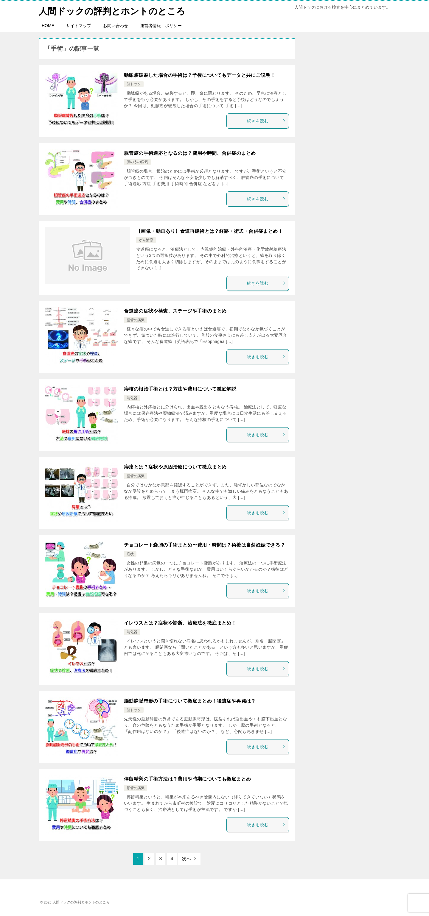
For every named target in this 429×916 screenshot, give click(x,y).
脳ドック (134, 84)
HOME (48, 25)
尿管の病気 (135, 788)
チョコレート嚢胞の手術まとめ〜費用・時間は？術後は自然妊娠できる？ (204, 544)
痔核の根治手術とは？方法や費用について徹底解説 (180, 388)
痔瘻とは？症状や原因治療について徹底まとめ (175, 466)
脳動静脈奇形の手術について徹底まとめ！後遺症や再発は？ (190, 700)
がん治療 (146, 240)
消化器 (132, 398)
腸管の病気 (135, 320)
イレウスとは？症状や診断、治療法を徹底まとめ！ (180, 622)
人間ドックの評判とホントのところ (112, 10)
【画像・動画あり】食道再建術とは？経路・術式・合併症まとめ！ (209, 230)
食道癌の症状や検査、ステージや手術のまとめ (175, 310)
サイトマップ (78, 25)
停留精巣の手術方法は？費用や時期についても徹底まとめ (187, 778)
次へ (186, 858)
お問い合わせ (115, 25)
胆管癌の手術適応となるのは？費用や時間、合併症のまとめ (190, 152)
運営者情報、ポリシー (161, 25)
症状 (130, 554)
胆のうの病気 (137, 162)
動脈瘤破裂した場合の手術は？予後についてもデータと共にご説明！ (199, 74)
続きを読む (266, 120)
